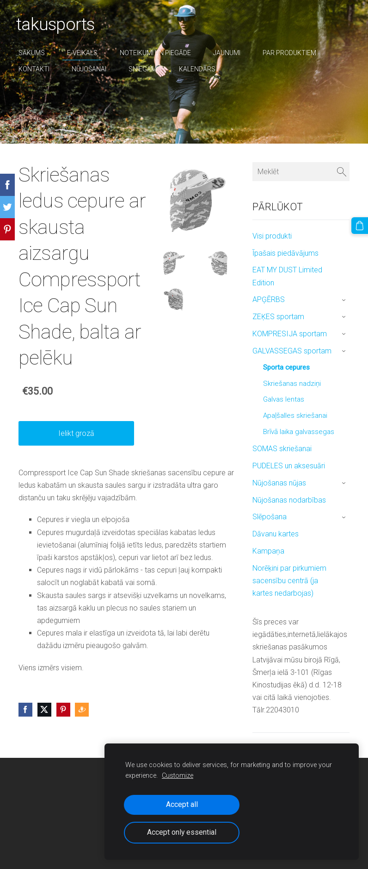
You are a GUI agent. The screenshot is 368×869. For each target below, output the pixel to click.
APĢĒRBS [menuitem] (268, 299)
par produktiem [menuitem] (292, 53)
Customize (177, 776)
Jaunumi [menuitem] (229, 53)
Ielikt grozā (76, 433)
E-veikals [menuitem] (84, 53)
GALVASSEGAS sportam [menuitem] (291, 350)
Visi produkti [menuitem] (272, 236)
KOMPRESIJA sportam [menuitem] (289, 333)
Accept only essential (181, 832)
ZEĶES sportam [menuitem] (278, 316)
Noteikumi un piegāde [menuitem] (157, 53)
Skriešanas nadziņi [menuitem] (292, 383)
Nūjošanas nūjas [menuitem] (279, 483)
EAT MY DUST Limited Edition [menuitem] (287, 276)
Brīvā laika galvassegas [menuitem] (298, 432)
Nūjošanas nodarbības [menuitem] (289, 500)
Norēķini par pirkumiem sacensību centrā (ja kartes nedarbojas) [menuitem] (289, 581)
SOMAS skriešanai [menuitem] (282, 448)
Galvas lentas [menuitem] (283, 399)
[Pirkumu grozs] (360, 225)
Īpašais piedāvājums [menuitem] (285, 253)
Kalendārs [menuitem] (199, 69)
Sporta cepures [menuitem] (286, 367)
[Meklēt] (301, 171)
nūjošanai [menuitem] (91, 69)
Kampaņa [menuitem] (268, 551)
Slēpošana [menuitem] (269, 516)
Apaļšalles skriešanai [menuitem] (295, 415)
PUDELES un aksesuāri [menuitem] (288, 465)
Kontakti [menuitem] (36, 69)
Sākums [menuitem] (34, 53)
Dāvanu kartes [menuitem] (275, 533)
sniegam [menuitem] (145, 69)
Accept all (182, 804)
